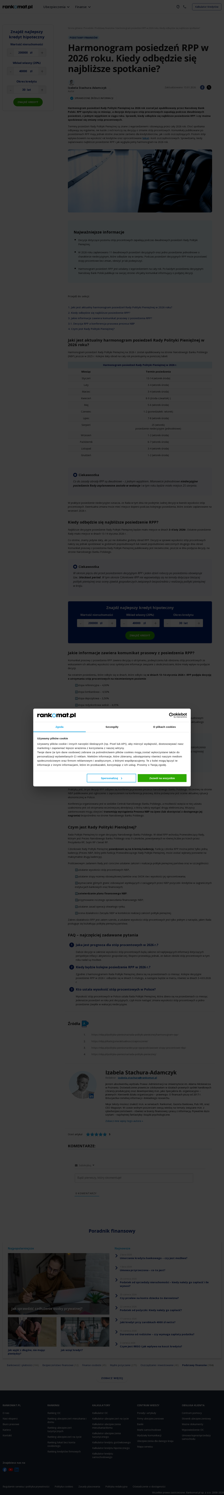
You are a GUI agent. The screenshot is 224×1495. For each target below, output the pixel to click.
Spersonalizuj (111, 777)
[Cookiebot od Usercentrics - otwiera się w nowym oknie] (171, 715)
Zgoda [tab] (59, 726)
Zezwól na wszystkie (162, 777)
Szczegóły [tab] (112, 726)
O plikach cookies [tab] (164, 726)
